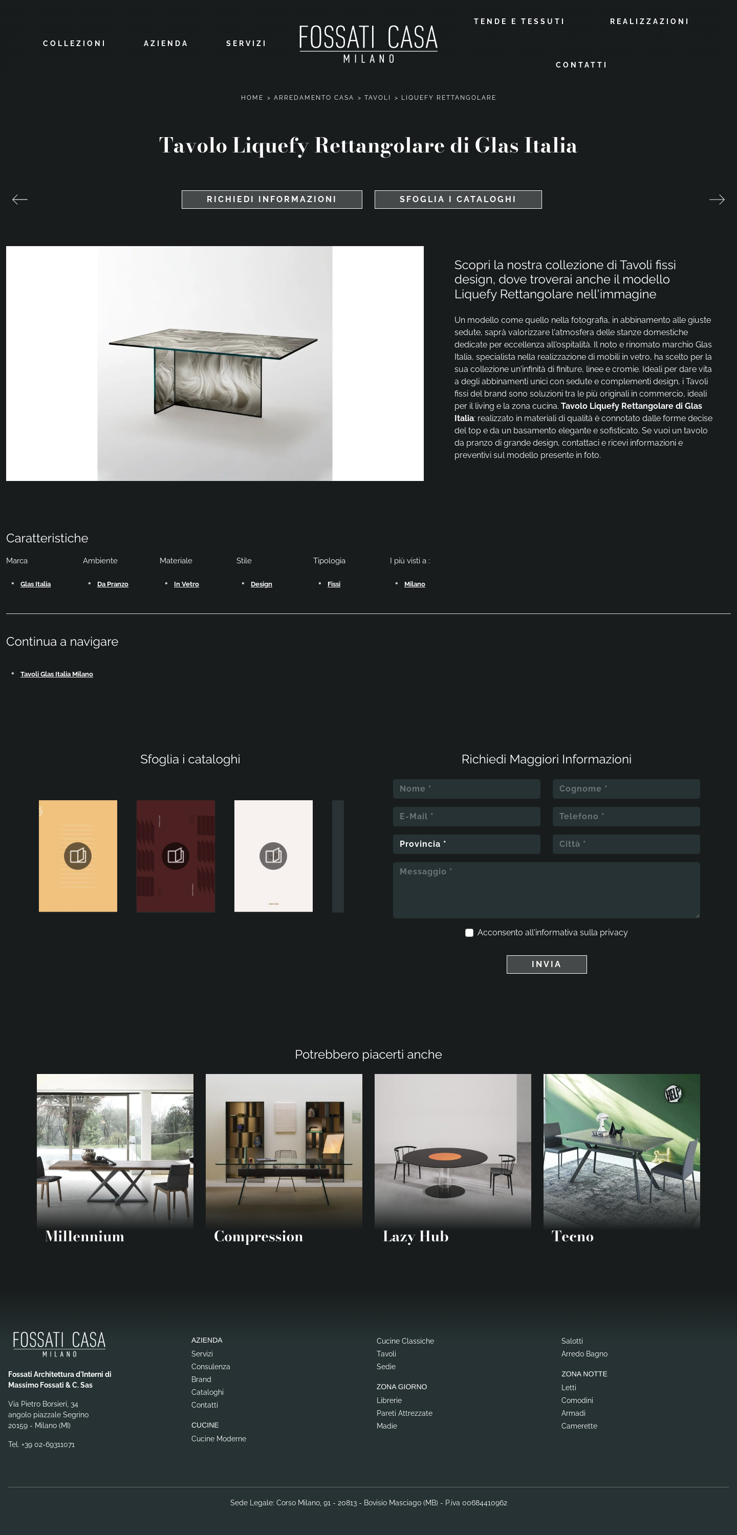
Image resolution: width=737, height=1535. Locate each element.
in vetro (186, 584)
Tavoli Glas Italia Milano (56, 674)
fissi (334, 584)
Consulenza (210, 1367)
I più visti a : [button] (410, 560)
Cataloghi (207, 1392)
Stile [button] (244, 560)
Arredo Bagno (584, 1354)
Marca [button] (17, 560)
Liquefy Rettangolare (448, 97)
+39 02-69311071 (48, 1444)
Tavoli (377, 97)
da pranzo (112, 584)
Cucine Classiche (405, 1341)
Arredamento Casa (314, 97)
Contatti (582, 65)
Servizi (246, 43)
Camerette (579, 1426)
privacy (614, 932)
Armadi (573, 1413)
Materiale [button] (176, 560)
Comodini (577, 1400)
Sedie (386, 1367)
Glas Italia (35, 584)
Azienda (166, 43)
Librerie (389, 1400)
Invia (547, 964)
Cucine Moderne (218, 1439)
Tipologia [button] (329, 560)
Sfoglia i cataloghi (458, 199)
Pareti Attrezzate (404, 1413)
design (261, 584)
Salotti (572, 1341)
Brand (201, 1379)
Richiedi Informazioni (272, 199)
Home (252, 97)
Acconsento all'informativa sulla (553, 932)
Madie (387, 1426)
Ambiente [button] (100, 560)
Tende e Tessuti (520, 21)
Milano (414, 584)
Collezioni (74, 43)
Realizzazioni (650, 21)
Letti (568, 1388)
